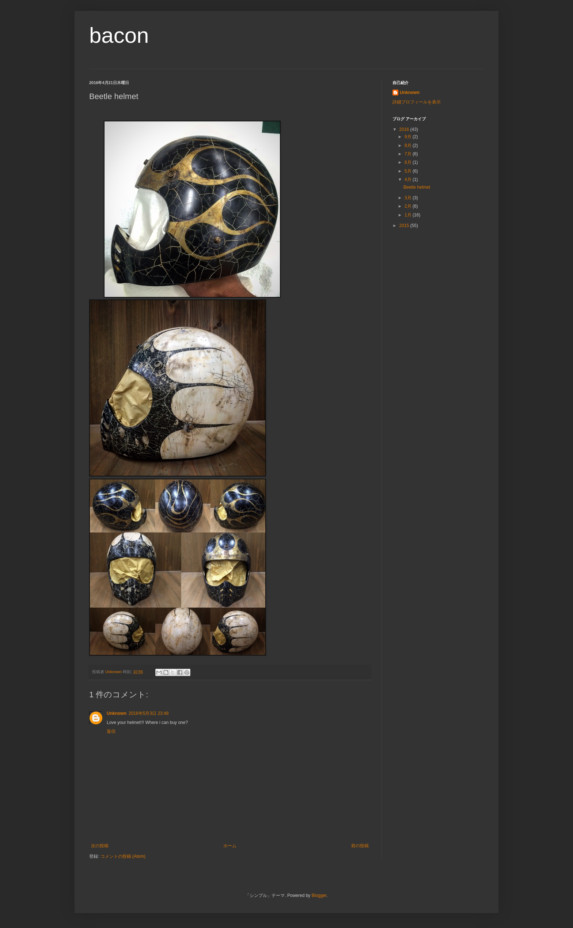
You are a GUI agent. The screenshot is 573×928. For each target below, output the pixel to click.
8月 (409, 145)
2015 (404, 225)
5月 (409, 171)
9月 (409, 136)
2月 (409, 206)
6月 (409, 162)
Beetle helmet (416, 187)
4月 (409, 179)
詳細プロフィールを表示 (416, 102)
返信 (111, 731)
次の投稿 (100, 845)
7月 (409, 153)
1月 (409, 215)
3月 (409, 197)
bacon (119, 35)
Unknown (116, 713)
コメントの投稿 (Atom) (122, 856)
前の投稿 (360, 845)
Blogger (319, 895)
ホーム (229, 845)
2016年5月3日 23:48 (148, 713)
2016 (404, 129)
